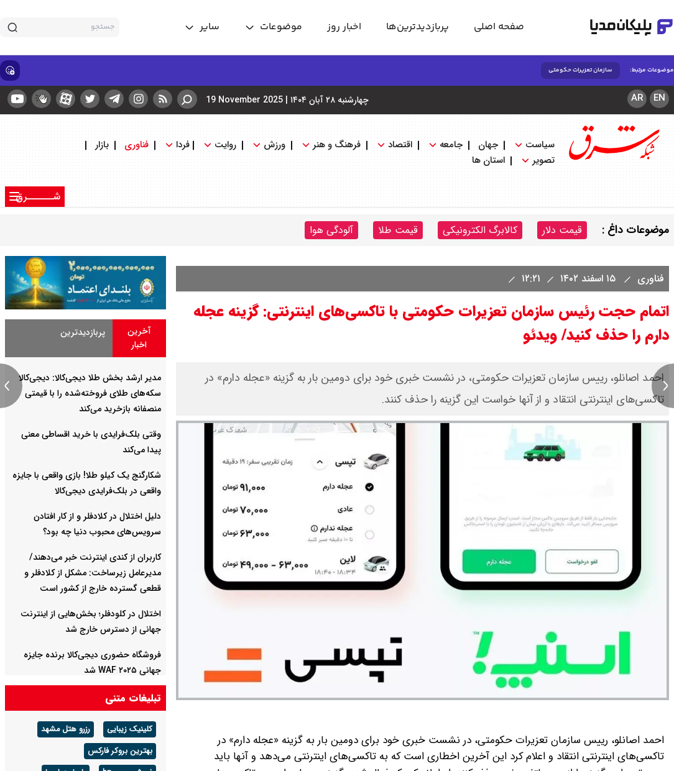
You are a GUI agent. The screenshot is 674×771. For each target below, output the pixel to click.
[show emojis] (10, 70)
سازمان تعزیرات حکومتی (580, 70)
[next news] (663, 386)
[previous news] (11, 386)
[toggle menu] (273, 27)
